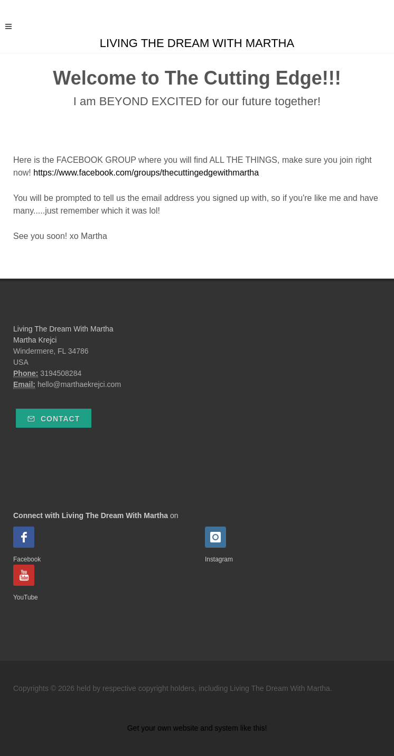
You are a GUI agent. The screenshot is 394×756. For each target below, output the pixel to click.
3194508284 (60, 373)
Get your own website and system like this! (197, 728)
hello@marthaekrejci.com (79, 384)
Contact (53, 418)
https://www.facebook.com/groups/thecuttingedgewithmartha (146, 172)
